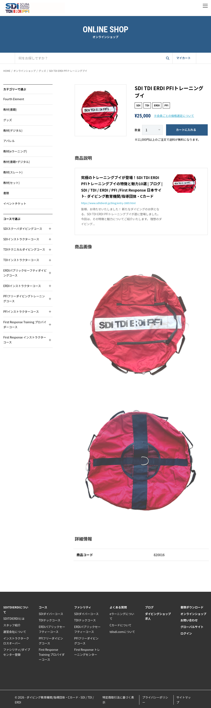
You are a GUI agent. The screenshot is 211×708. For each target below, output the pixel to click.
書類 (6, 193)
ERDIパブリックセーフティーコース (52, 629)
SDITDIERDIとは (13, 618)
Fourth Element (13, 99)
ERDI (157, 105)
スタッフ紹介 (12, 625)
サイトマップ (184, 699)
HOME (6, 70)
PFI (166, 105)
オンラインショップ (24, 70)
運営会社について (14, 632)
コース (43, 607)
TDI (147, 105)
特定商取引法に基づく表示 (118, 699)
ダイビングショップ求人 (158, 616)
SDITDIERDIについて (15, 609)
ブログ (149, 607)
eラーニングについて (122, 616)
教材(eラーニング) (15, 151)
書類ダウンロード (191, 607)
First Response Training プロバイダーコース (52, 654)
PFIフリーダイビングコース (51, 640)
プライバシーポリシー (155, 699)
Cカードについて (121, 625)
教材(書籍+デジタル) (16, 162)
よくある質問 (118, 607)
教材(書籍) (10, 109)
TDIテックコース (49, 620)
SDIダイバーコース (51, 614)
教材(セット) (11, 183)
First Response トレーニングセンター (87, 652)
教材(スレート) (12, 172)
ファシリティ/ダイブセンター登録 (16, 652)
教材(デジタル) (12, 130)
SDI (138, 105)
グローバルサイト (191, 627)
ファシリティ (82, 607)
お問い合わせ (189, 620)
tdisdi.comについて (122, 632)
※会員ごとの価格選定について (174, 116)
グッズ (42, 70)
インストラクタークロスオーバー (16, 640)
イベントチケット (14, 203)
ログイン (186, 633)
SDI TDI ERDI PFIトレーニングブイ (68, 70)
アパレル (9, 141)
